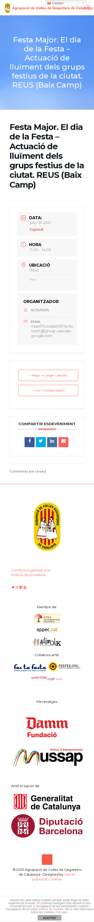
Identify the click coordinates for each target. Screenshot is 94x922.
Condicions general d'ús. (31, 570)
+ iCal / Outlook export (48, 390)
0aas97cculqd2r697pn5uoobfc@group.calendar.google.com (52, 331)
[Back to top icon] (47, 859)
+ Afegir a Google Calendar (48, 375)
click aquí (61, 912)
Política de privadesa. (28, 575)
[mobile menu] (87, 7)
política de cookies (51, 909)
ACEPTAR (49, 917)
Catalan (55, 3)
